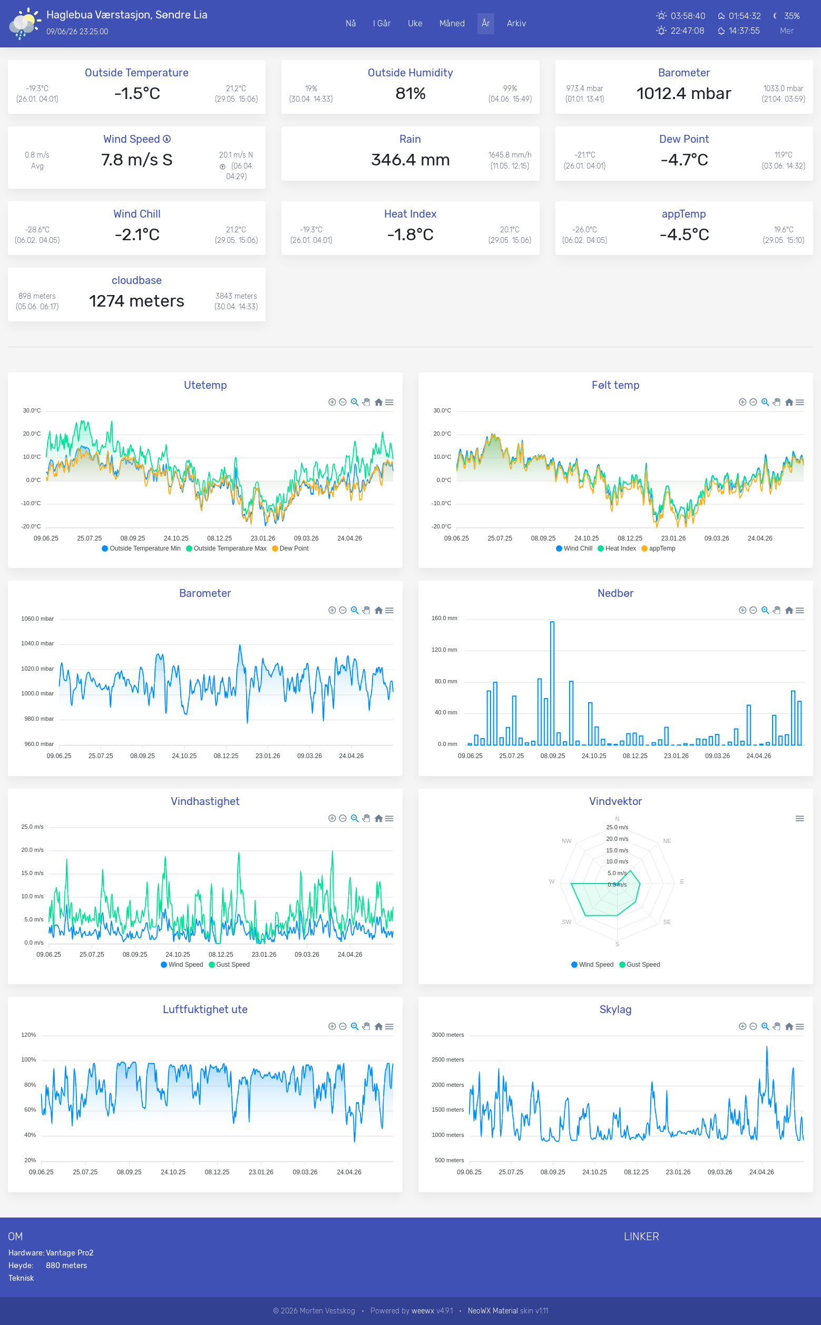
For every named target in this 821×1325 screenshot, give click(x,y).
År (486, 23)
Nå (351, 23)
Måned (452, 23)
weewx (423, 1311)
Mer (787, 31)
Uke (415, 23)
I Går (382, 23)
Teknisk (21, 1278)
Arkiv (516, 23)
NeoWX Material (493, 1311)
